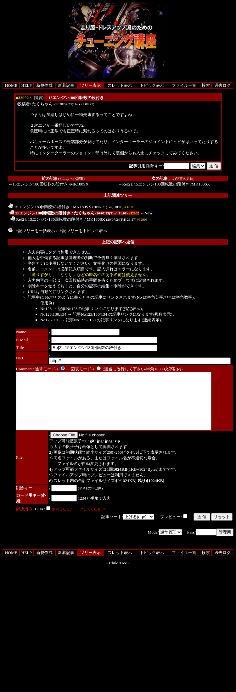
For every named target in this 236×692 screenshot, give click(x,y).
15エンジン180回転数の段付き (39, 206)
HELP (26, 85)
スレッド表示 (120, 85)
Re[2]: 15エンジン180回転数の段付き (46, 219)
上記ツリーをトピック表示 (82, 230)
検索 (206, 85)
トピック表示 (152, 85)
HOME (11, 85)
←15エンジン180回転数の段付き (38, 184)
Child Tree (118, 574)
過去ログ (222, 85)
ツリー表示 (90, 85)
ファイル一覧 (184, 85)
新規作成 (44, 85)
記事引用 (137, 165)
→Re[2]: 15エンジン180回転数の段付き (153, 184)
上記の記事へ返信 (118, 242)
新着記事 (66, 85)
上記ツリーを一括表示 (31, 230)
